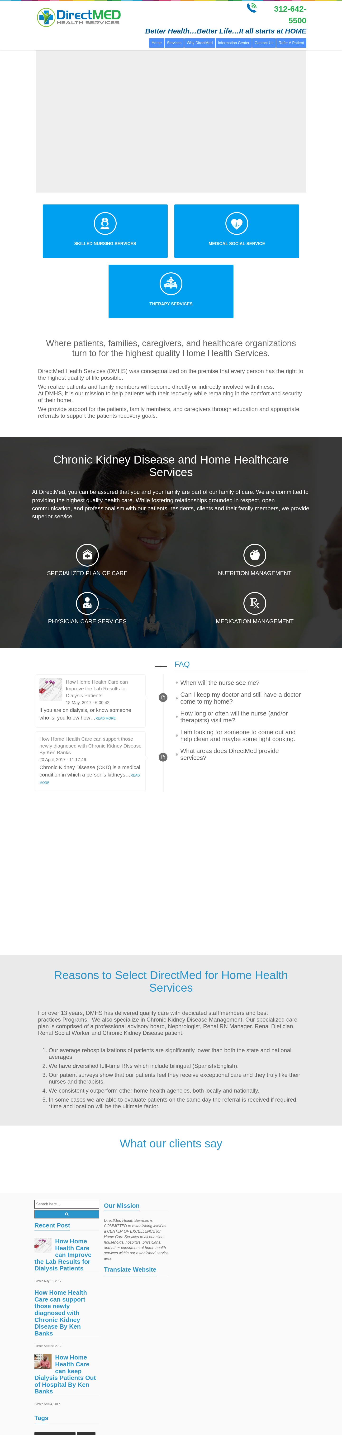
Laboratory (84, 1413)
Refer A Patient (291, 43)
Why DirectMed (200, 43)
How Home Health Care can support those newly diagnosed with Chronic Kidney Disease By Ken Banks (90, 685)
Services (174, 43)
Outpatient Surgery (51, 1423)
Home (157, 43)
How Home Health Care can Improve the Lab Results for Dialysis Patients (97, 627)
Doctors (86, 1375)
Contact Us (264, 43)
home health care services (56, 1404)
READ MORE (105, 657)
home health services (53, 1413)
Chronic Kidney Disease (54, 1375)
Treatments (81, 1423)
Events (43, 1385)
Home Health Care (70, 1385)
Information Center (234, 43)
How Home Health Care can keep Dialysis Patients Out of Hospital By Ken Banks (65, 1313)
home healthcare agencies (56, 1394)
